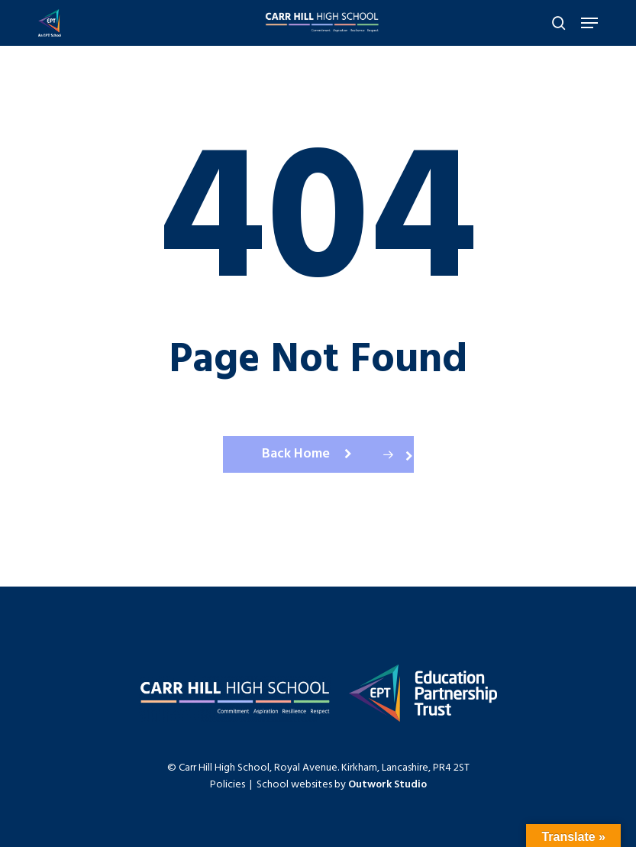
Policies (227, 785)
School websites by (342, 785)
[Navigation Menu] (589, 23)
